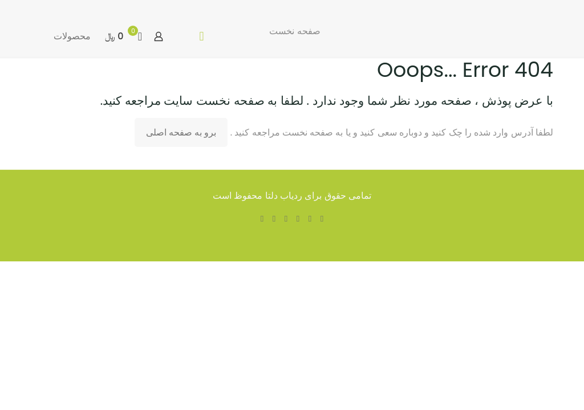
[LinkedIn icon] (286, 218)
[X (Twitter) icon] (310, 218)
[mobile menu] (201, 36)
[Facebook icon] (322, 218)
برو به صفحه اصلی (181, 132)
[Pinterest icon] (274, 218)
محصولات (72, 36)
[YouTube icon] (298, 218)
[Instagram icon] (262, 218)
